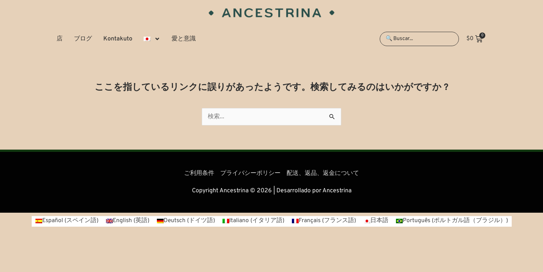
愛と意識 (184, 39)
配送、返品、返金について (323, 173)
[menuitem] (152, 39)
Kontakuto (117, 39)
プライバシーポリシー (250, 173)
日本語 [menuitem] (380, 221)
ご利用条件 (199, 173)
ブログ (83, 39)
